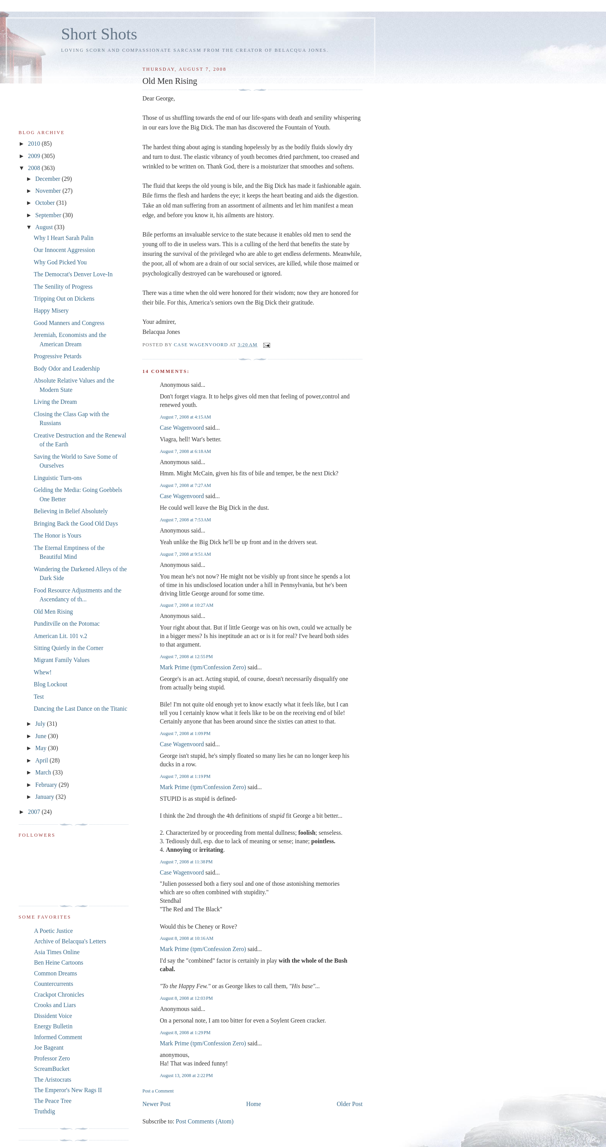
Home (253, 1104)
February (47, 784)
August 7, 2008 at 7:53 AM (185, 519)
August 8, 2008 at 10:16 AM (186, 938)
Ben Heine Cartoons (58, 962)
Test (39, 696)
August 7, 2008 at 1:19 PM (185, 776)
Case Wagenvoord (182, 427)
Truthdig (44, 1111)
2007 (34, 811)
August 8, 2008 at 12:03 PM (186, 998)
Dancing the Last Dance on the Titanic (80, 708)
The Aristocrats (52, 1079)
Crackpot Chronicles (59, 994)
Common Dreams (55, 973)
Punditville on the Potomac (67, 623)
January (45, 796)
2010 (34, 143)
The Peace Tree (52, 1101)
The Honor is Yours (57, 535)
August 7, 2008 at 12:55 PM (186, 656)
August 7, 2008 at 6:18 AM (185, 451)
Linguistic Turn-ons (58, 478)
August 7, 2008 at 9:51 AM (185, 554)
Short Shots (99, 34)
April (42, 760)
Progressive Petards (58, 356)
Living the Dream (55, 401)
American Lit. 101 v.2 (60, 636)
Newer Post (156, 1104)
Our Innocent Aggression (64, 250)
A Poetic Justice (53, 930)
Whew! (42, 672)
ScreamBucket (52, 1068)
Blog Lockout (50, 684)
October (45, 202)
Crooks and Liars (55, 1005)
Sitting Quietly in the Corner (68, 648)
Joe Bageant (48, 1047)
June (41, 736)
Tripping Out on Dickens (64, 298)
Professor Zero (52, 1058)
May (41, 748)
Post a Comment (158, 1091)
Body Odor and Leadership (67, 368)
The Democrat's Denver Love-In (73, 274)
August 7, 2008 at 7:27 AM (185, 485)
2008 (34, 168)
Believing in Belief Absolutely (71, 511)
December (48, 178)
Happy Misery (51, 310)
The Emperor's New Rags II (68, 1090)
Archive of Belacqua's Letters (70, 941)
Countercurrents (53, 983)
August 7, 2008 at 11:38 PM (186, 862)
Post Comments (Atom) (204, 1121)
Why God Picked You (60, 262)
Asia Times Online (57, 952)
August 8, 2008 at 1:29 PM (185, 1032)
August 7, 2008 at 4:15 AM (185, 417)
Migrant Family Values (62, 660)
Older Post (350, 1104)
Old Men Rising (53, 611)
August (44, 227)
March (44, 772)
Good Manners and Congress (69, 323)
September (49, 215)
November (48, 190)
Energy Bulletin (53, 1026)
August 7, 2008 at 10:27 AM (186, 605)
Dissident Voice (53, 1016)
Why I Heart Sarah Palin (64, 238)
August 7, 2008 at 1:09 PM (185, 733)
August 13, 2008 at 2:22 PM (186, 1075)
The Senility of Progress (63, 286)
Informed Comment (58, 1037)
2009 (34, 156)
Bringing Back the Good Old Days (76, 523)
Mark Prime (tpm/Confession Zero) (203, 667)
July (41, 723)
